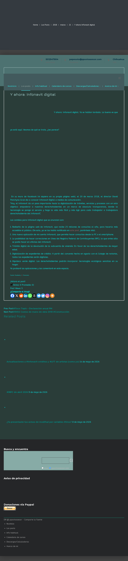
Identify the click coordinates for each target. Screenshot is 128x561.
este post (74, 230)
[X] (17, 295)
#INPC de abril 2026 (17, 392)
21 (70, 25)
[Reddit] (21, 295)
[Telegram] (38, 295)
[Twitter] (43, 295)
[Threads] (34, 295)
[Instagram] (47, 295)
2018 (55, 25)
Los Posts (45, 25)
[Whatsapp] (30, 295)
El (22, 275)
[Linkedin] (25, 295)
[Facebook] (12, 295)
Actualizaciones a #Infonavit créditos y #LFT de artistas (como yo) (43, 362)
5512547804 (52, 59)
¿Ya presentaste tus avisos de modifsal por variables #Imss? (39, 422)
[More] (52, 295)
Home (35, 25)
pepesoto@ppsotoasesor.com (85, 59)
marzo (63, 25)
